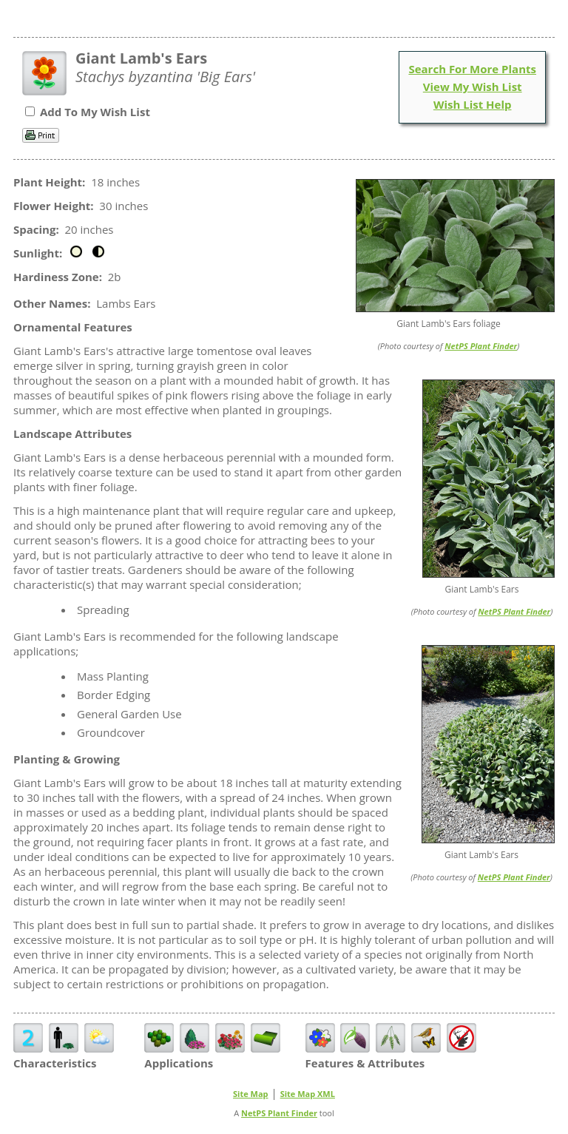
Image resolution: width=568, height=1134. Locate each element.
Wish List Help (472, 104)
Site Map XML (307, 1093)
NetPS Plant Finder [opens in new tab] (279, 1112)
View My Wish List (472, 86)
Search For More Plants (472, 68)
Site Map (250, 1093)
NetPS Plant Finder (480, 345)
